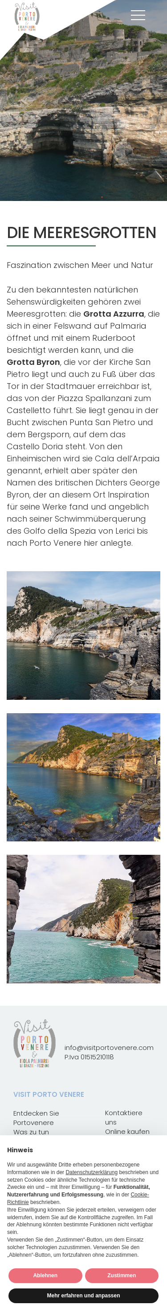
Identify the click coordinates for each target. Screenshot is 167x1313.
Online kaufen (127, 1131)
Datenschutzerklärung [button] (91, 1172)
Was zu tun (31, 1132)
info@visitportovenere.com (109, 1047)
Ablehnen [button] (45, 1275)
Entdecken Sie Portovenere (36, 1117)
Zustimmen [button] (121, 1275)
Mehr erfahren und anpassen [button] (83, 1295)
